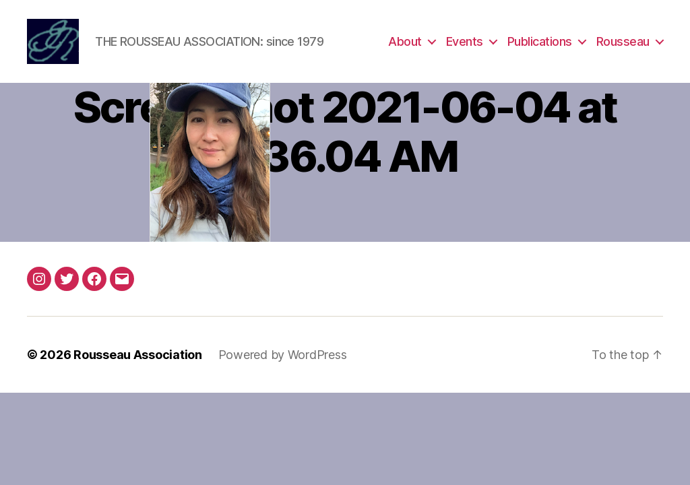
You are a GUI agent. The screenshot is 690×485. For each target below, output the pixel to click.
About (405, 42)
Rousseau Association (137, 356)
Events (464, 42)
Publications (539, 42)
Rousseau (623, 42)
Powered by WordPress (282, 356)
